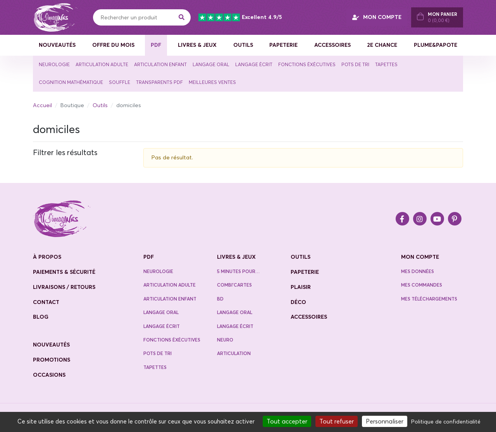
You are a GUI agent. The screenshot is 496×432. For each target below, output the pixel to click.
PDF (156, 44)
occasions (49, 374)
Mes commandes (421, 285)
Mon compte (420, 256)
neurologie (158, 271)
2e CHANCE (382, 44)
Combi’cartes (234, 285)
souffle (119, 82)
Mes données (417, 271)
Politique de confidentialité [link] (445, 421)
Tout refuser (336, 421)
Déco (298, 302)
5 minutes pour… (238, 271)
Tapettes (386, 64)
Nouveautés (57, 44)
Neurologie (54, 64)
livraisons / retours (64, 286)
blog (40, 316)
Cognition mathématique (71, 82)
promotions (51, 359)
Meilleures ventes (212, 82)
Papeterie (283, 44)
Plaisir (301, 286)
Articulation (234, 353)
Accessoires (332, 44)
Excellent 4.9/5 (240, 17)
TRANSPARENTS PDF (159, 82)
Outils (243, 44)
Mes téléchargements (429, 299)
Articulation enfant (160, 64)
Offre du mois (113, 44)
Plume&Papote (435, 44)
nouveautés (51, 344)
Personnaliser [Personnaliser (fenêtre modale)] (384, 421)
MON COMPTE (376, 17)
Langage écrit (253, 64)
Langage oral (211, 64)
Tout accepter (287, 421)
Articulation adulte (102, 64)
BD (220, 299)
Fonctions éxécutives (307, 64)
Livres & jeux (197, 44)
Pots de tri (355, 64)
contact (46, 302)
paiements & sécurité (64, 271)
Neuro (225, 340)
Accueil (42, 105)
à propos (47, 256)
